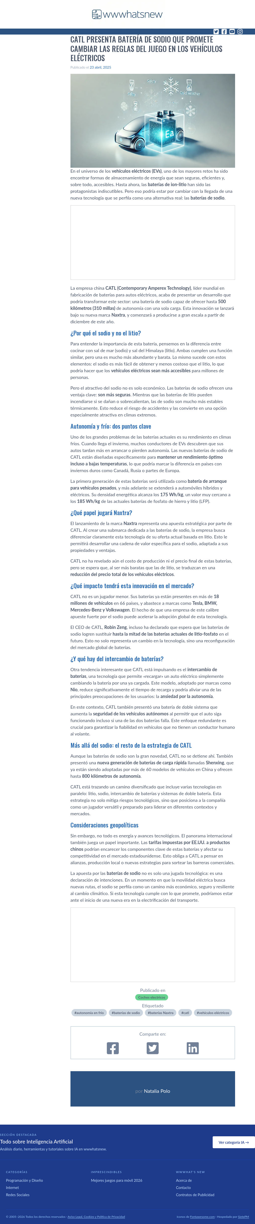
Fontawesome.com (202, 1217)
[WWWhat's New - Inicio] (127, 14)
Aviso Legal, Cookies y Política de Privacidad (96, 1217)
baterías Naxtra (162, 1013)
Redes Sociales (17, 1194)
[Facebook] (224, 32)
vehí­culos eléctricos (214, 1013)
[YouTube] (232, 32)
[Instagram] (240, 32)
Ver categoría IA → (234, 1142)
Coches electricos (151, 997)
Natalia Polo (157, 1091)
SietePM (243, 1217)
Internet (12, 1187)
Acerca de (184, 1180)
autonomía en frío (90, 1013)
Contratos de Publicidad (195, 1194)
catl (186, 1013)
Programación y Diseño (24, 1180)
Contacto (183, 1187)
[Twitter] (216, 32)
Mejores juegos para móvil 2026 (116, 1180)
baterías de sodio (127, 1013)
